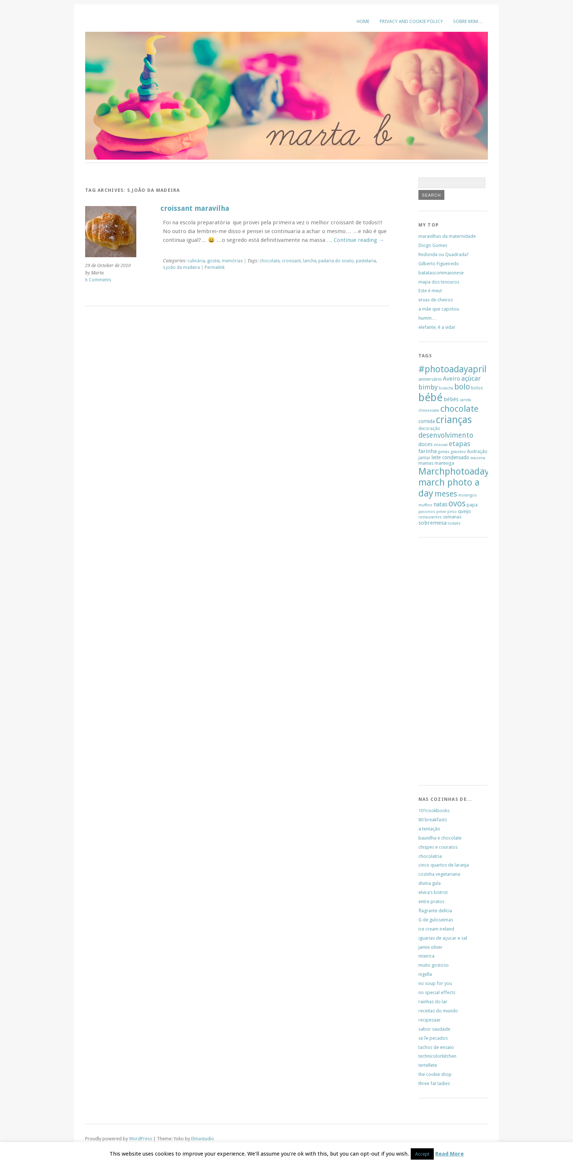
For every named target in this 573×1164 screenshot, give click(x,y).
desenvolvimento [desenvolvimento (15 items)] (445, 435)
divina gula (429, 883)
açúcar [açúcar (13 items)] (471, 378)
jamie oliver (430, 947)
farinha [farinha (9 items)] (427, 451)
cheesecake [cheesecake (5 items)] (428, 410)
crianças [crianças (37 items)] (454, 420)
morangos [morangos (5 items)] (467, 495)
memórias (232, 260)
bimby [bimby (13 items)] (428, 387)
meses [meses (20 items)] (446, 493)
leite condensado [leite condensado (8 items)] (450, 457)
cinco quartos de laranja (443, 865)
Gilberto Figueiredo (438, 263)
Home (363, 21)
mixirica (426, 956)
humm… (427, 318)
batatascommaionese (441, 272)
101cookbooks (433, 810)
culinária (196, 260)
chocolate (269, 260)
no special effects (436, 992)
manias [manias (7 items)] (425, 463)
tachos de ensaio (436, 1047)
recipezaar (429, 1020)
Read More (449, 1153)
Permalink (215, 267)
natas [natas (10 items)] (440, 504)
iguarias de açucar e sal (442, 938)
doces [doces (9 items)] (425, 444)
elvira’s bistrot (433, 892)
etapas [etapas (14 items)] (459, 444)
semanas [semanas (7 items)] (452, 517)
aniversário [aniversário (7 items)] (430, 379)
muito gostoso (433, 965)
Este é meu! (430, 290)
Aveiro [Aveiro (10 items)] (451, 378)
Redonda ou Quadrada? (443, 254)
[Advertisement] (440, 663)
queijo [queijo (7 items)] (464, 511)
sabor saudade (434, 1029)
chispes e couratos (438, 847)
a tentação (429, 829)
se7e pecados (433, 1038)
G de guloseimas (435, 920)
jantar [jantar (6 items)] (424, 457)
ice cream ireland (436, 929)
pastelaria (366, 260)
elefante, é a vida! (436, 327)
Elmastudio (202, 1138)
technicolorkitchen (437, 1056)
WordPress (140, 1138)
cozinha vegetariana (439, 874)
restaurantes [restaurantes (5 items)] (430, 517)
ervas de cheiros (435, 300)
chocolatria (430, 856)
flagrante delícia (435, 910)
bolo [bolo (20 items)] (462, 386)
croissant (291, 260)
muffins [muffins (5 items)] (425, 505)
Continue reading (359, 240)
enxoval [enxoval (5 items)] (441, 444)
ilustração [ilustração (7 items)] (477, 451)
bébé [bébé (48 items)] (430, 397)
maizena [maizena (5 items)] (477, 458)
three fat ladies (434, 1083)
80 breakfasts (432, 819)
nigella (425, 974)
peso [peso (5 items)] (452, 511)
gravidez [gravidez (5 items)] (458, 451)
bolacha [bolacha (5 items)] (446, 388)
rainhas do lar (432, 1001)
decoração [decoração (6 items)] (429, 428)
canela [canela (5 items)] (465, 399)
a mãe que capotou (438, 309)
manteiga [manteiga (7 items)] (444, 463)
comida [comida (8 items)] (426, 421)
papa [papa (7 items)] (472, 504)
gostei (213, 260)
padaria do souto (336, 260)
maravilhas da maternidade (447, 236)
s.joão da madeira (181, 267)
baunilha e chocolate (440, 838)
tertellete (427, 1065)
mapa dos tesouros (438, 282)
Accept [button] (422, 1154)
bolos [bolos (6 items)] (477, 388)
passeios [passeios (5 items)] (426, 511)
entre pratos (431, 901)
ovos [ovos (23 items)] (457, 504)
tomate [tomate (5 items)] (454, 523)
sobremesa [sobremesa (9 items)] (432, 523)
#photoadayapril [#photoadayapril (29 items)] (452, 369)
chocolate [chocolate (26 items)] (459, 409)
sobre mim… (468, 21)
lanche (309, 260)
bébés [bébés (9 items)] (451, 399)
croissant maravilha (194, 208)
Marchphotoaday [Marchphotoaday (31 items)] (453, 471)
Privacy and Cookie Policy (411, 21)
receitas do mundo (438, 1010)
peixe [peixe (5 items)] (441, 511)
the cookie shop (435, 1074)
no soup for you (435, 983)
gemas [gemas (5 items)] (443, 451)
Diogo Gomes (432, 245)
